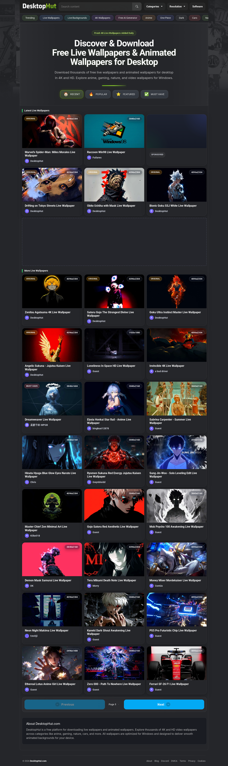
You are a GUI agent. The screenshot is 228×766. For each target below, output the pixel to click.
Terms (183, 761)
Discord (165, 761)
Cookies (202, 761)
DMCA (174, 761)
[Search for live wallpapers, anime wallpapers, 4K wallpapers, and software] (95, 6)
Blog (156, 761)
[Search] (136, 6)
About (149, 761)
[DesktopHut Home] (39, 6)
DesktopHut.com (38, 761)
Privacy (191, 761)
